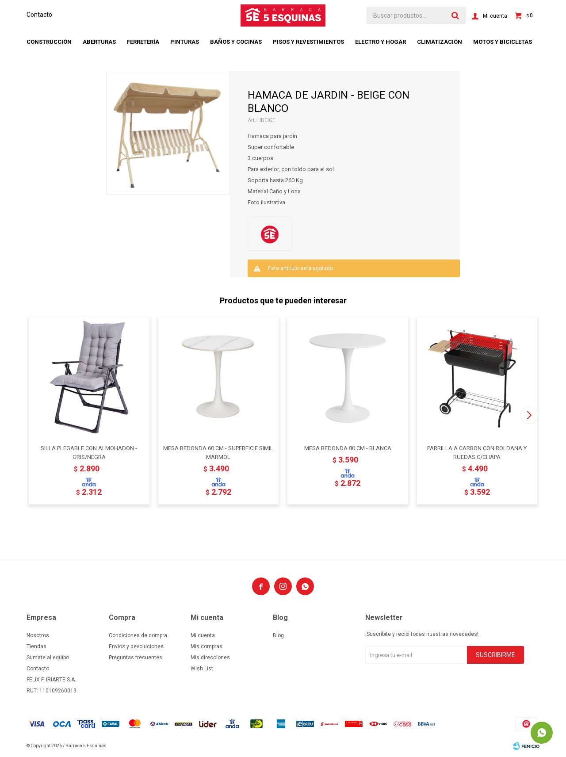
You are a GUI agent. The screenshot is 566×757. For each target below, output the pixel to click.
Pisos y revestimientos (308, 41)
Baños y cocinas (236, 41)
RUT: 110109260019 (51, 691)
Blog (278, 635)
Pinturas (184, 41)
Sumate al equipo (48, 657)
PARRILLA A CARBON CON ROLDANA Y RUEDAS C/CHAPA (477, 452)
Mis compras (206, 646)
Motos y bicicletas (502, 41)
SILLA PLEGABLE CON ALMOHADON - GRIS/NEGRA (89, 452)
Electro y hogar (380, 41)
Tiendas (36, 646)
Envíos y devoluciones (136, 646)
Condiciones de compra (138, 635)
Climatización (439, 41)
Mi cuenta (203, 635)
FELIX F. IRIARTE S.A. (51, 680)
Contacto (39, 14)
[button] (529, 415)
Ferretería (143, 41)
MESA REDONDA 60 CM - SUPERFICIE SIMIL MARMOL (218, 452)
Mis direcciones (210, 657)
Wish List (202, 668)
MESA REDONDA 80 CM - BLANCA (347, 448)
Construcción (49, 41)
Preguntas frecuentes (135, 657)
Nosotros (38, 635)
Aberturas (99, 41)
